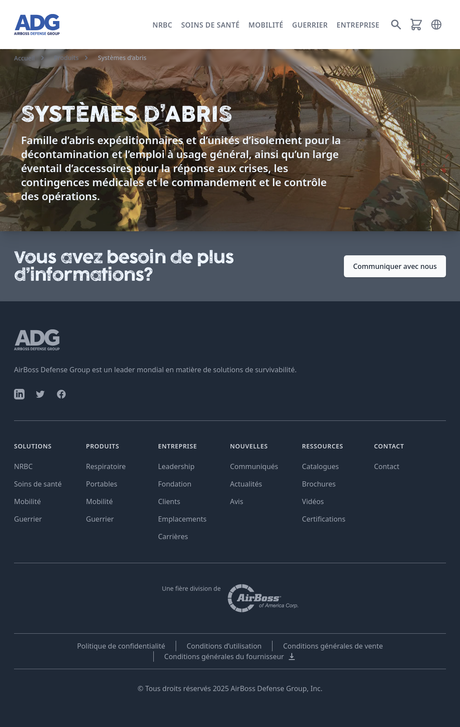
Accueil (24, 58)
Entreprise (357, 25)
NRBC (162, 25)
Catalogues (320, 466)
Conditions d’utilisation (224, 646)
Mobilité (265, 25)
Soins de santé (210, 25)
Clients (169, 501)
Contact (387, 466)
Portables (101, 484)
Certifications (323, 519)
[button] (436, 24)
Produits (66, 57)
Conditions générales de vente (333, 646)
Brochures (319, 484)
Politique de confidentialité (121, 646)
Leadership (176, 466)
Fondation (174, 484)
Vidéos (313, 501)
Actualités (246, 484)
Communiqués (254, 466)
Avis (236, 501)
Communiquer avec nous (395, 266)
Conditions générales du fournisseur (230, 656)
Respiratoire (106, 466)
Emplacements (182, 519)
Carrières (173, 536)
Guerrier (310, 25)
